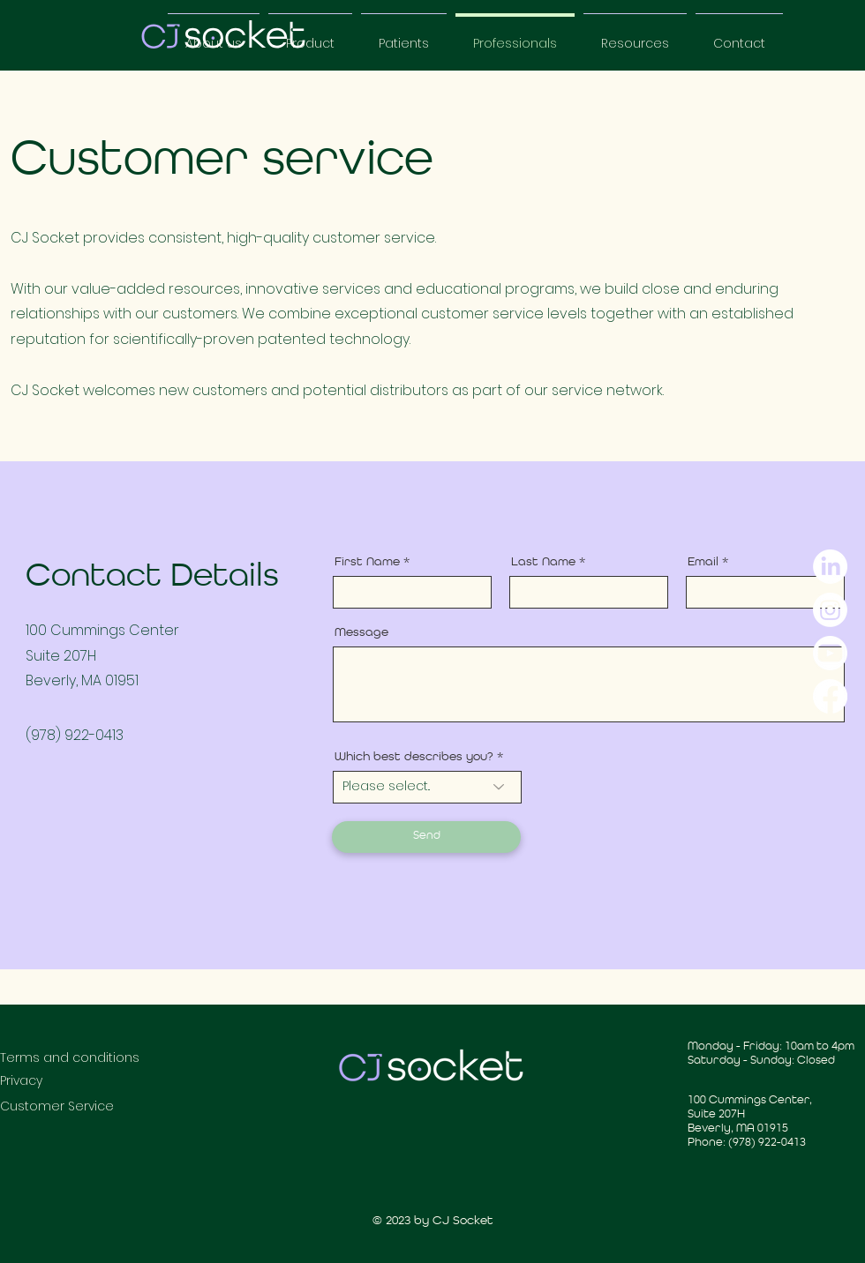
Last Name (543, 562)
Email (703, 562)
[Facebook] (830, 696)
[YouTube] (830, 653)
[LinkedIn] (830, 566)
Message (361, 632)
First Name (367, 562)
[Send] (426, 837)
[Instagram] (830, 610)
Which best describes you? (414, 757)
